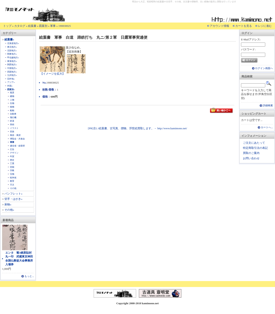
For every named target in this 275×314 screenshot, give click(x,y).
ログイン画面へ (264, 68)
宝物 (12, 174)
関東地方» (12, 54)
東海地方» (12, 61)
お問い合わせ (251, 158)
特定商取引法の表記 (255, 147)
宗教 (12, 170)
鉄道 (12, 121)
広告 (12, 149)
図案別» (11, 89)
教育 (12, 181)
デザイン (14, 153)
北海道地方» (13, 43)
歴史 (12, 160)
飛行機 (13, 117)
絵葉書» (9, 39)
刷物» (7, 204)
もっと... (29, 276)
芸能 (12, 167)
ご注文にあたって (254, 142)
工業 (12, 163)
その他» (9, 209)
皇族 (12, 131)
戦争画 (13, 177)
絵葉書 (32, 25)
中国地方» (12, 68)
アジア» (11, 82)
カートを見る (243, 25)
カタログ (19, 25)
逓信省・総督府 (17, 146)
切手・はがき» (13, 198)
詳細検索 (268, 105)
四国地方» (12, 72)
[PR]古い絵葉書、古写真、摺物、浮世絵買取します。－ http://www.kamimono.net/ (137, 128)
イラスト (14, 128)
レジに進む (265, 25)
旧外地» (11, 79)
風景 (12, 92)
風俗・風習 (15, 135)
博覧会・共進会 (17, 139)
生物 (12, 103)
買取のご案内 (251, 153)
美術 (12, 124)
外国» (10, 86)
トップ (7, 25)
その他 (13, 188)
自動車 (13, 114)
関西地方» (12, 64)
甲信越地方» (13, 57)
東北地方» (12, 47)
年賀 (12, 156)
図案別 (43, 25)
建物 (12, 96)
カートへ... (267, 127)
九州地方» (12, 75)
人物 (12, 100)
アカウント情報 (219, 25)
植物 (12, 107)
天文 (12, 184)
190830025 (64, 25)
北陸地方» (12, 50)
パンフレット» (13, 193)
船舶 (12, 110)
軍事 (53, 25)
